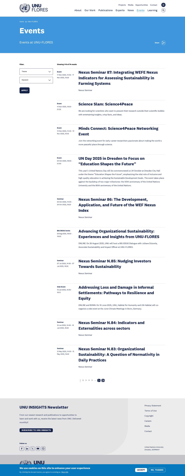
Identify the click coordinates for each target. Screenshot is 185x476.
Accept (141, 470)
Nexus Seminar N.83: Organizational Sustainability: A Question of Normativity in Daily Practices (118, 354)
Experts (120, 10)
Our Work (90, 10)
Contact (153, 5)
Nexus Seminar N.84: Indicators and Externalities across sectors (111, 325)
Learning (152, 10)
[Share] (163, 43)
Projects (122, 5)
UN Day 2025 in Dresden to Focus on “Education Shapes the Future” (111, 161)
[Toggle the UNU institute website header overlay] (163, 5)
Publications (105, 10)
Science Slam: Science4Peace (105, 104)
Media (130, 5)
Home (22, 22)
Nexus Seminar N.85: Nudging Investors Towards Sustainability (114, 264)
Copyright (149, 415)
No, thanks (157, 470)
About (77, 10)
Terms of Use (151, 410)
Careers (148, 421)
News (131, 10)
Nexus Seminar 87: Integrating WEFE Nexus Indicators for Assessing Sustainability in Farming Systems (118, 78)
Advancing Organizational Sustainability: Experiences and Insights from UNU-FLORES (118, 234)
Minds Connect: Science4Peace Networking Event (118, 131)
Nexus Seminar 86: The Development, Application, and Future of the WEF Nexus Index (117, 205)
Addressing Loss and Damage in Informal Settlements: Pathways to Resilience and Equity (116, 293)
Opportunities (141, 5)
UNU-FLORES (33, 22)
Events (140, 10)
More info (64, 472)
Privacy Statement (153, 405)
